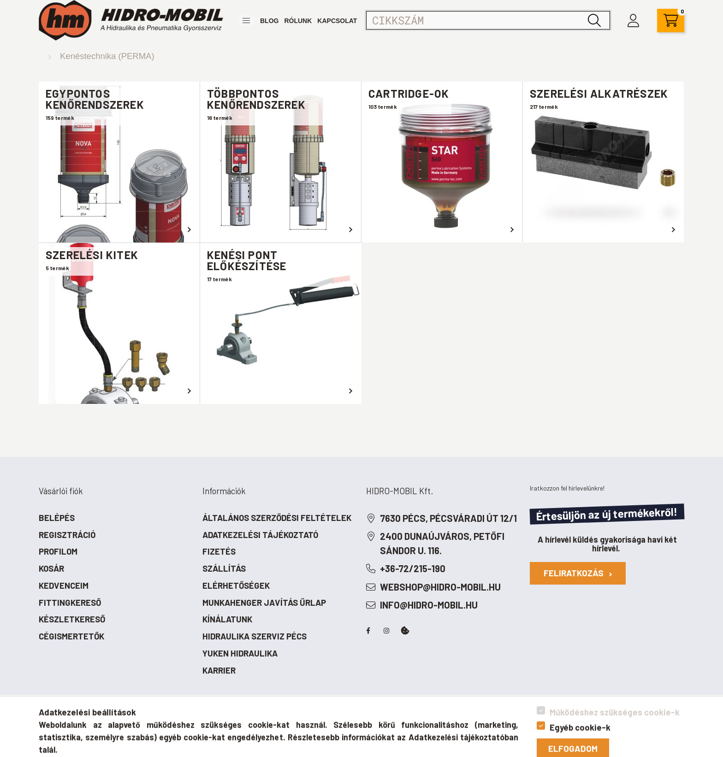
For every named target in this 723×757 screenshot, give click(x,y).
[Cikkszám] (488, 20)
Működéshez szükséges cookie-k (615, 749)
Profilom (58, 551)
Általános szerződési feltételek (276, 517)
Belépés (57, 517)
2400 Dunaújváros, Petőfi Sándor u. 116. (442, 543)
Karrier (219, 670)
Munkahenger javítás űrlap (264, 602)
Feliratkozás (578, 573)
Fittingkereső (70, 602)
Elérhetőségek (236, 585)
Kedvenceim (64, 585)
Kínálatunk (227, 619)
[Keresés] (594, 20)
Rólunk (298, 20)
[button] (246, 20)
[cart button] (670, 20)
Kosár (51, 568)
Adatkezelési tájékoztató (260, 534)
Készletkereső (72, 619)
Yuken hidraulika (240, 653)
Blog (269, 20)
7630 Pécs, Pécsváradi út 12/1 (448, 518)
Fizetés (219, 551)
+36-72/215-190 (412, 568)
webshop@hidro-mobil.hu (440, 586)
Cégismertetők (71, 636)
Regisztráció (67, 534)
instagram (386, 630)
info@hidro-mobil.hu (429, 604)
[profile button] (633, 20)
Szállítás (224, 568)
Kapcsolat (337, 20)
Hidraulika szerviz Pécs (254, 636)
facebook (368, 630)
